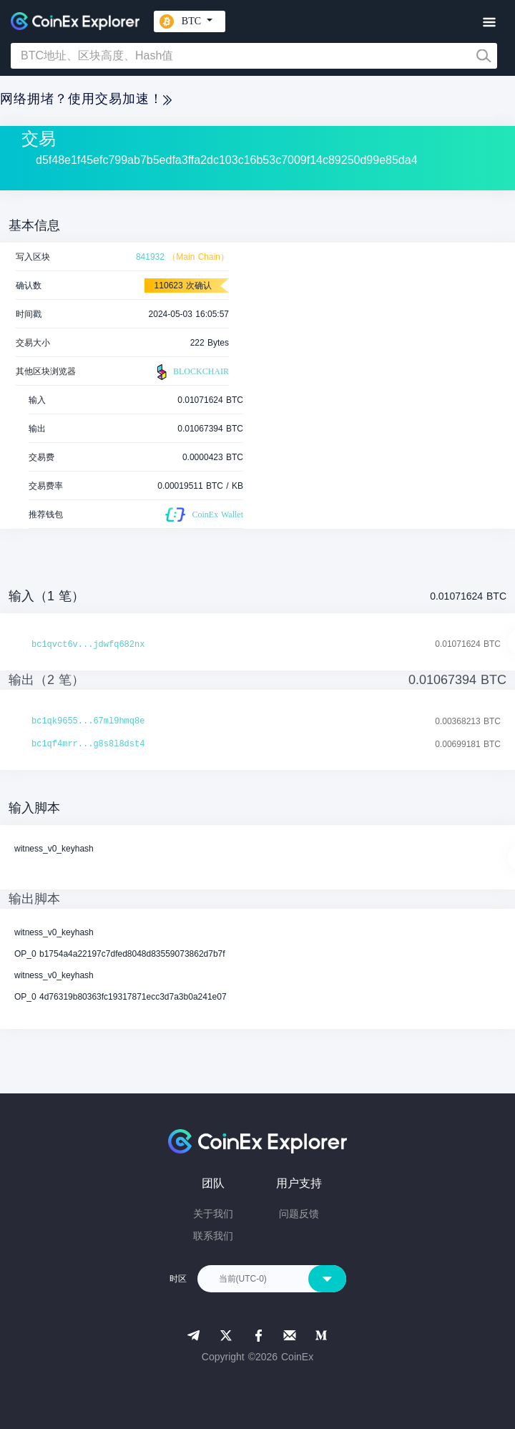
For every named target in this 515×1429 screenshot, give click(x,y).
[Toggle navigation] (489, 22)
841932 (150, 257)
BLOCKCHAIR (191, 372)
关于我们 (213, 1213)
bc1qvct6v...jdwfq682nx (87, 645)
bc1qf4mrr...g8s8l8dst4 (87, 744)
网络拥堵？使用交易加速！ (86, 99)
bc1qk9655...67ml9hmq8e (87, 721)
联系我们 (213, 1236)
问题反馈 (299, 1213)
